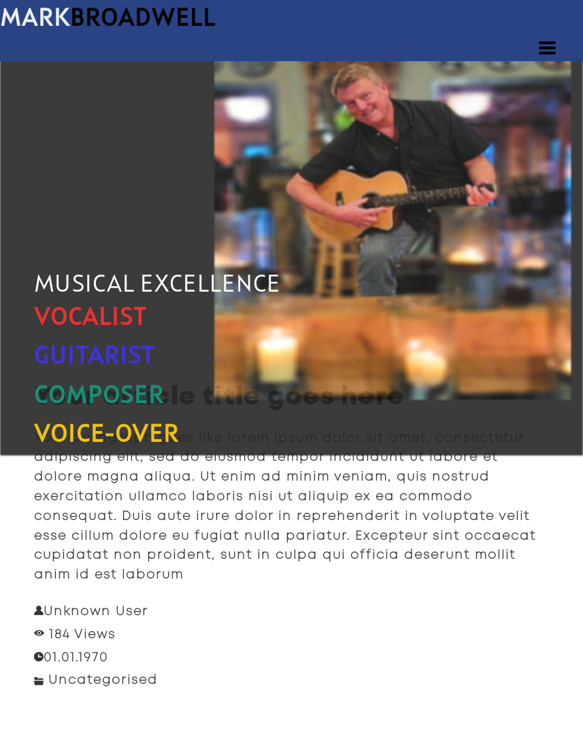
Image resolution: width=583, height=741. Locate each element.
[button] (547, 47)
